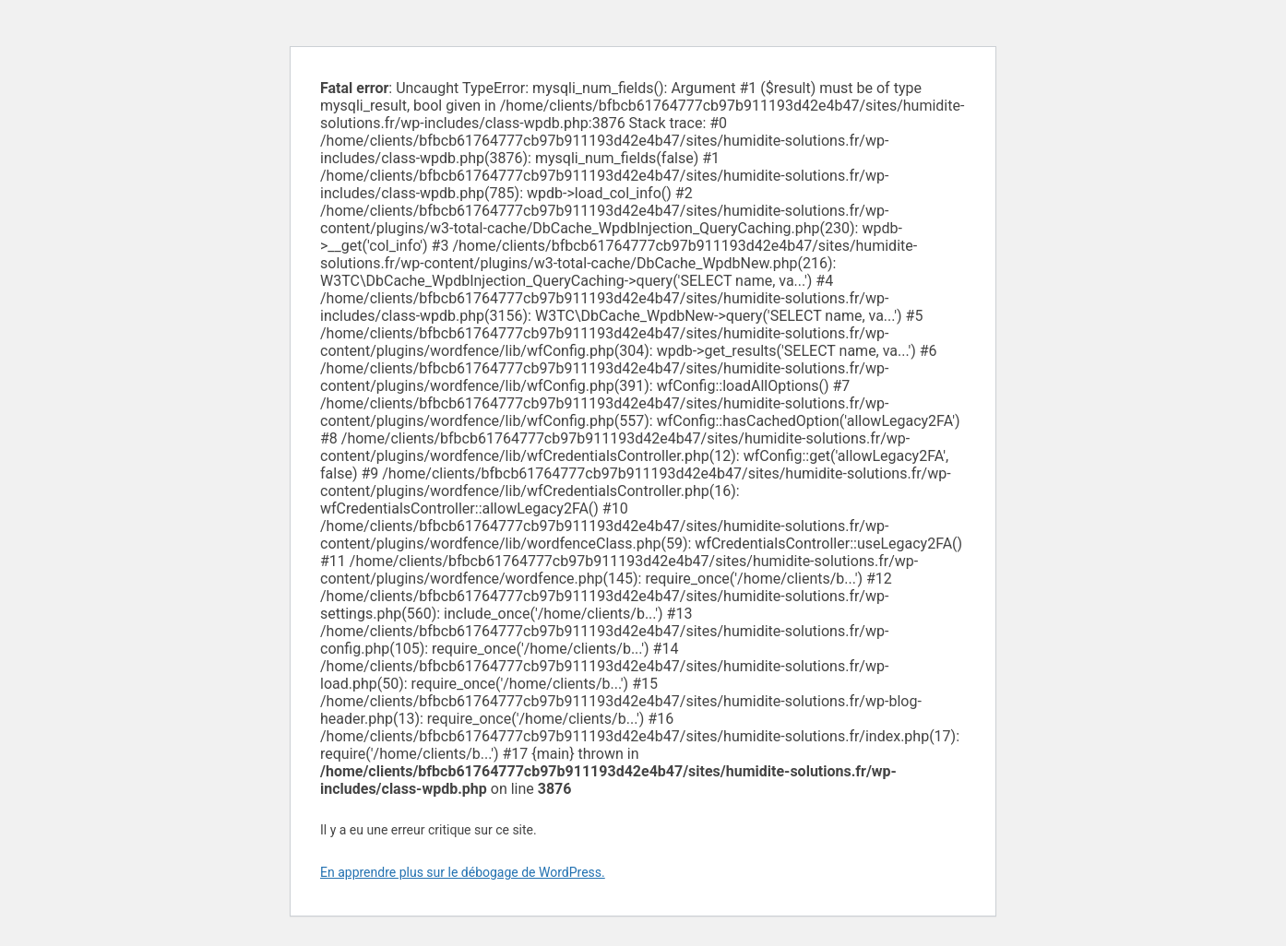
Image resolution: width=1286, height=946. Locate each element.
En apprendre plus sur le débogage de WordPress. (462, 872)
